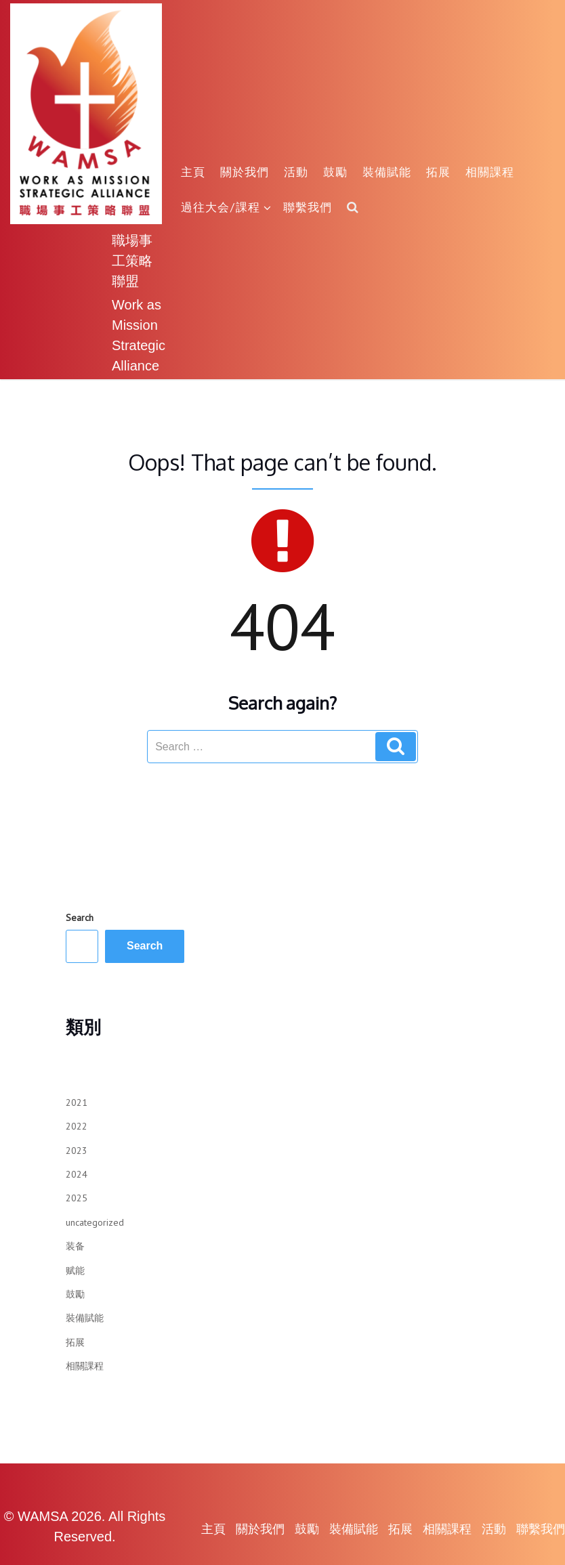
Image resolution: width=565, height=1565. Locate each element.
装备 (75, 1246)
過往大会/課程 (226, 207)
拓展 (438, 172)
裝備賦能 (386, 172)
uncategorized (95, 1222)
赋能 (75, 1270)
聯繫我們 (307, 207)
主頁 (193, 172)
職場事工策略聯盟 (132, 260)
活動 (296, 172)
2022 (76, 1126)
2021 (76, 1102)
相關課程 (489, 172)
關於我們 (244, 172)
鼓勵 (335, 172)
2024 (76, 1174)
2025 (76, 1198)
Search (79, 918)
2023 (76, 1150)
